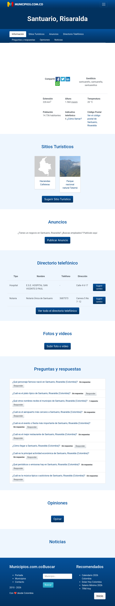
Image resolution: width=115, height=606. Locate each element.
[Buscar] (57, 576)
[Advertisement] (57, 60)
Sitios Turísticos (36, 34)
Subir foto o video (57, 346)
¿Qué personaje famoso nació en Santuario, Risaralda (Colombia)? (51, 382)
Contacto (19, 582)
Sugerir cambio (99, 287)
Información (18, 34)
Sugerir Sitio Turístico (57, 199)
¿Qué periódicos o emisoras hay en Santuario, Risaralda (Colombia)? (52, 464)
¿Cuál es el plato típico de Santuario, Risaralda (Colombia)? (48, 393)
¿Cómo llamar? (74, 118)
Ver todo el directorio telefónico (57, 310)
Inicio (99, 596)
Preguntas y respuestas (23, 40)
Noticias (58, 40)
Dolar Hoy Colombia (92, 582)
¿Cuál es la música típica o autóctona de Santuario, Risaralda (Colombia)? (55, 475)
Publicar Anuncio (57, 240)
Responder (18, 386)
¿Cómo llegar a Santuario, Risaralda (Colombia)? (43, 445)
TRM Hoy (86, 588)
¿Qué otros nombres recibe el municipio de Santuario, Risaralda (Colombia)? (55, 401)
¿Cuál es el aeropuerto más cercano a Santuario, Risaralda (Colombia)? (54, 412)
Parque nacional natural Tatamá (70, 184)
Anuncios (53, 34)
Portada (19, 575)
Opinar (57, 519)
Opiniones (45, 40)
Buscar (48, 585)
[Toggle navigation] (104, 4)
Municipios (20, 578)
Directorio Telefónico (73, 34)
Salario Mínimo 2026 (92, 585)
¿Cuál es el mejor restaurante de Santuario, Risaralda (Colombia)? (51, 434)
